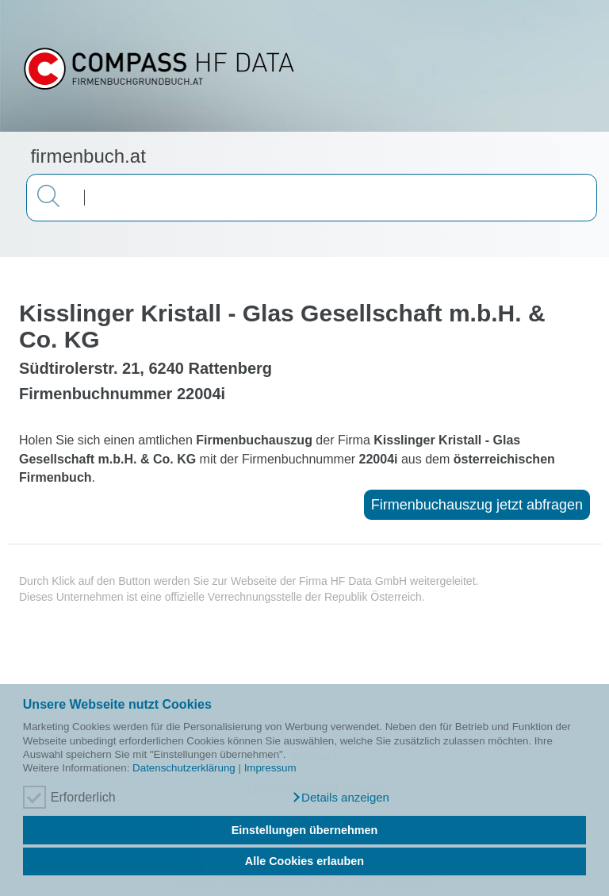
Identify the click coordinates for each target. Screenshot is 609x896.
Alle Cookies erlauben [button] (304, 861)
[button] (340, 797)
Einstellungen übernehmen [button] (305, 830)
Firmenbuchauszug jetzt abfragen (477, 505)
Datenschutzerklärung (184, 768)
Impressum (270, 768)
